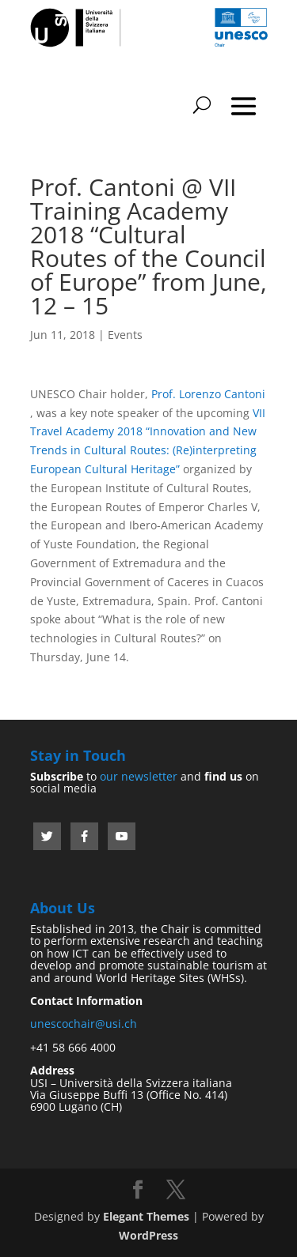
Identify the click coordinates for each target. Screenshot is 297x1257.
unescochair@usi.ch (83, 1023)
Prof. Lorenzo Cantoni (208, 393)
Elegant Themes (146, 1216)
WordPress (148, 1235)
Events (125, 334)
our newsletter (138, 776)
